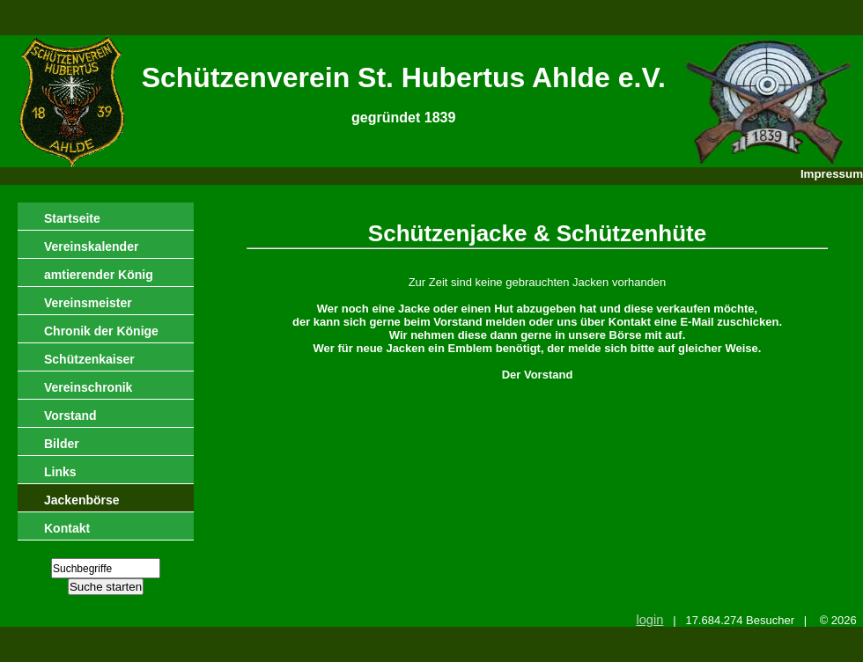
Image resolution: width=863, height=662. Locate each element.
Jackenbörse (82, 500)
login (649, 620)
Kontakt (67, 528)
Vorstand (70, 415)
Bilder (61, 444)
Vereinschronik (88, 387)
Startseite (72, 218)
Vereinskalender (91, 246)
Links (60, 472)
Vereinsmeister (88, 303)
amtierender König (98, 275)
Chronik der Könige (101, 331)
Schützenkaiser (89, 359)
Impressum (831, 173)
